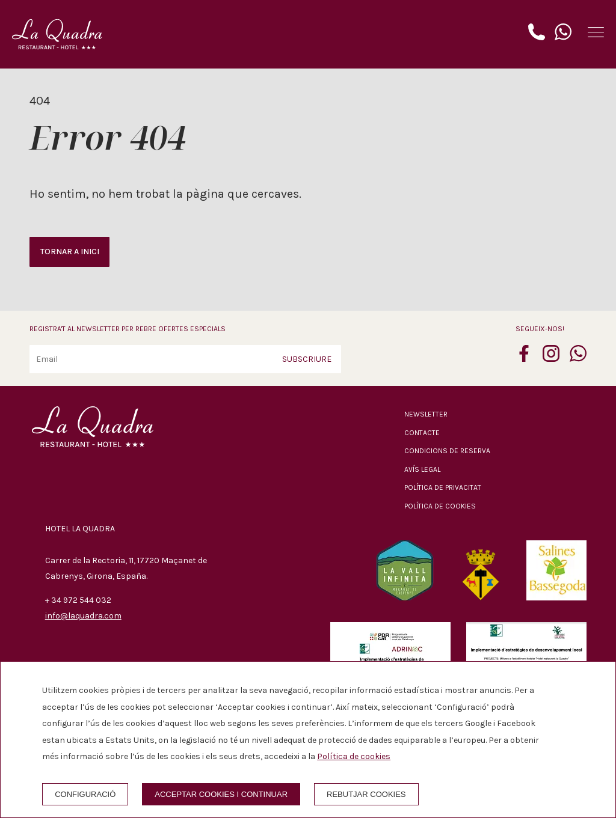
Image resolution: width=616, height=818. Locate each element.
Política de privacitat (442, 487)
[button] (596, 32)
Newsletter (426, 414)
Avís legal (422, 469)
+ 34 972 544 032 (78, 600)
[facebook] (524, 358)
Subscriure (306, 359)
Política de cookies (440, 506)
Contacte (422, 433)
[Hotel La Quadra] (57, 34)
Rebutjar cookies (366, 794)
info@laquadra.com (83, 616)
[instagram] (551, 358)
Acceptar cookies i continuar (221, 794)
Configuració (85, 794)
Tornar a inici (69, 251)
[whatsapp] (578, 358)
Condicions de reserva (447, 451)
